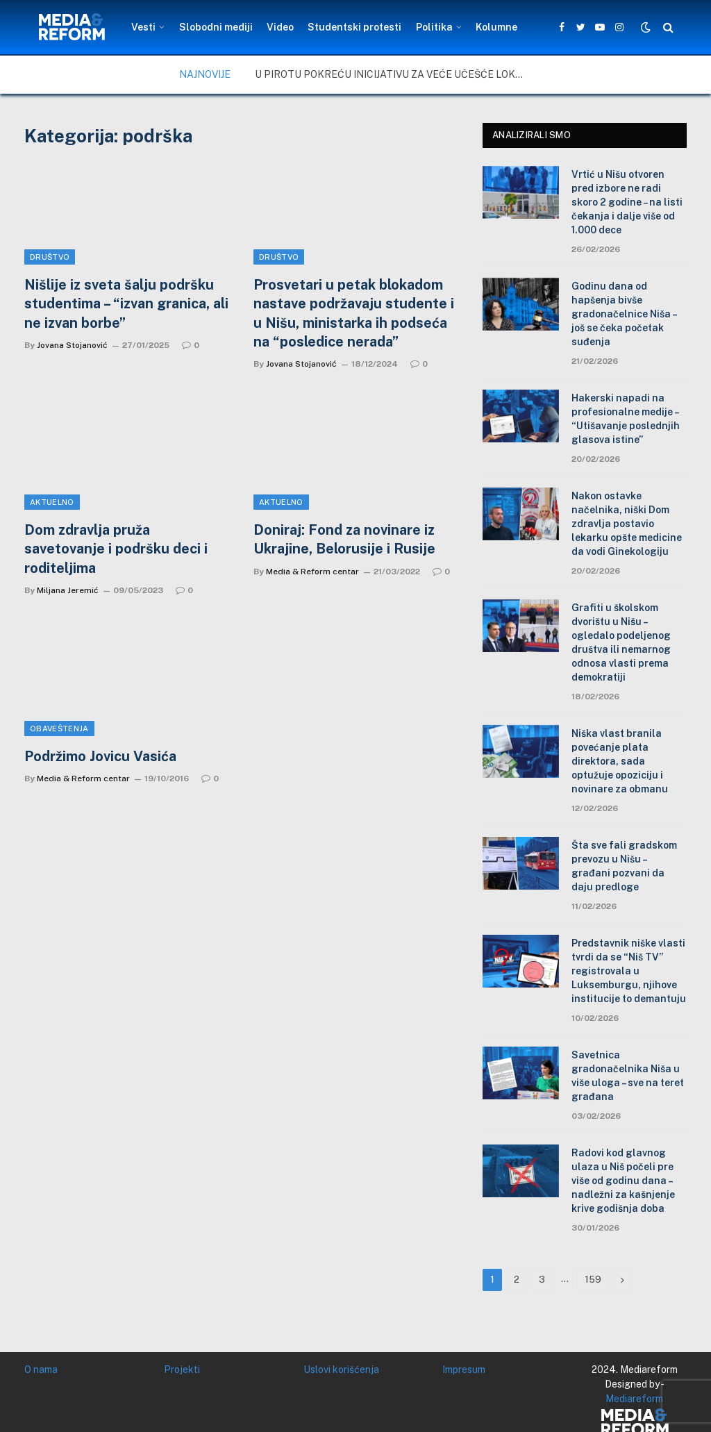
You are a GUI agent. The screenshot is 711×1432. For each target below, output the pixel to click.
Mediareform (634, 1398)
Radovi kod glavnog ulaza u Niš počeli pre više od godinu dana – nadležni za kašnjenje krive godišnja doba (623, 1180)
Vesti (143, 27)
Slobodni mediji (216, 27)
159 (593, 1279)
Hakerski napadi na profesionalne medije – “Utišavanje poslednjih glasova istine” (625, 418)
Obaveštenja (59, 728)
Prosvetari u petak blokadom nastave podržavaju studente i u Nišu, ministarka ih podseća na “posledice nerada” (353, 313)
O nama (41, 1369)
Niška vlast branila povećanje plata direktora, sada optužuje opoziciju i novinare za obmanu (619, 761)
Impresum (463, 1369)
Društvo (49, 257)
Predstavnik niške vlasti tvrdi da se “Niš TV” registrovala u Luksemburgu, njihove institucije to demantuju (628, 971)
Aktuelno (52, 502)
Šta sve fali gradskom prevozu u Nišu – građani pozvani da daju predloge (624, 866)
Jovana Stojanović (72, 345)
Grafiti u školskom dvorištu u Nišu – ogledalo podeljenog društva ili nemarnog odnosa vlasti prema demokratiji (621, 642)
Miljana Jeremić (68, 590)
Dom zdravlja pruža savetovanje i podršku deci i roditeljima (116, 549)
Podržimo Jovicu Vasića (100, 756)
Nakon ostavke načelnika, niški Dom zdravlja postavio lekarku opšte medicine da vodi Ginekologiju (626, 523)
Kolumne (496, 27)
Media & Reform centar (312, 571)
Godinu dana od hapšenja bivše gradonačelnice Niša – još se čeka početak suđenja (623, 314)
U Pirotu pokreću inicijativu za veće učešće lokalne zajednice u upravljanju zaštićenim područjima (394, 74)
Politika (434, 27)
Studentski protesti (354, 27)
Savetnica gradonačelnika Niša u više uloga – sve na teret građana (627, 1075)
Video (280, 27)
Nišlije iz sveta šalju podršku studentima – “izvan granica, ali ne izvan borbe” (126, 303)
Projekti (182, 1369)
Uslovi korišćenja (341, 1369)
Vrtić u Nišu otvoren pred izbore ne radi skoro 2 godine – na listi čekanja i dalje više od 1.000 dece (627, 202)
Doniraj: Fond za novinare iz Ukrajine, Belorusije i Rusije (344, 539)
